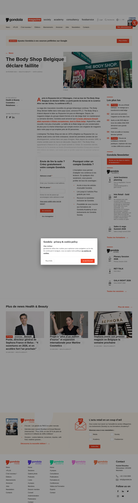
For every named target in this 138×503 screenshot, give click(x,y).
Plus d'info (49, 261)
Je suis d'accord (88, 261)
